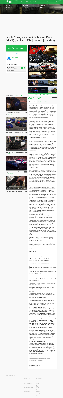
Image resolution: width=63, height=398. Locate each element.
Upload (35, 1)
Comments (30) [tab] (42, 101)
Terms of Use (39, 381)
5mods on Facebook (38, 390)
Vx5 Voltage (15, 57)
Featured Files (27, 378)
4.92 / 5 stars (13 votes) (53, 98)
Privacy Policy (39, 378)
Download (16, 48)
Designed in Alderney (10, 375)
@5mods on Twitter (39, 386)
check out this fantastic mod (38, 238)
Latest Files (27, 376)
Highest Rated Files (28, 387)
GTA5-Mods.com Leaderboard (28, 390)
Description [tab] (32, 101)
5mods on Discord (38, 394)
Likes (40, 98)
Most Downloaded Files (28, 384)
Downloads (33, 98)
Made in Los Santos (10, 377)
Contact (37, 376)
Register (48, 1)
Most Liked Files (28, 381)
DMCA (37, 383)
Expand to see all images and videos (43, 94)
